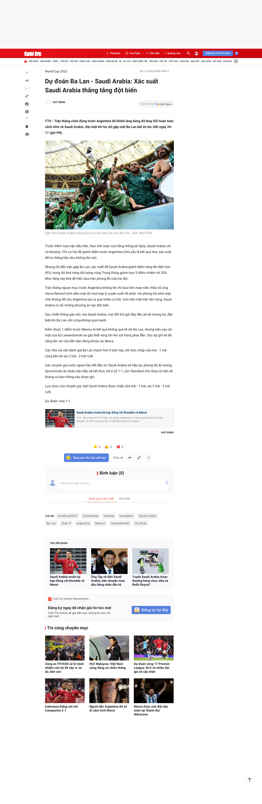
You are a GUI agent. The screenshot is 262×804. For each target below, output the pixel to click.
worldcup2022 (67, 516)
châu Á (66, 523)
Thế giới (73, 61)
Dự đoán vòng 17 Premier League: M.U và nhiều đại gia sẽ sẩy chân (152, 668)
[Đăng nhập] (196, 53)
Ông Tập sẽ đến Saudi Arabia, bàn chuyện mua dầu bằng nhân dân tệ (108, 580)
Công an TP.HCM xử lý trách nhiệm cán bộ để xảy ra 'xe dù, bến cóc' (64, 668)
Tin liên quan (58, 543)
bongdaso (126, 516)
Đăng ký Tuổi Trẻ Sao (218, 53)
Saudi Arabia (147, 516)
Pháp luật (84, 61)
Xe (120, 61)
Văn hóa (153, 61)
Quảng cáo (172, 53)
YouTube (132, 53)
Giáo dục (184, 61)
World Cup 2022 (56, 71)
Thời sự (64, 61)
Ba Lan (51, 523)
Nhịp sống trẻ (139, 61)
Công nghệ (111, 61)
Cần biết (152, 53)
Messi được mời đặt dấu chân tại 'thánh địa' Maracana (151, 710)
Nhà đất (195, 61)
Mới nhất (34, 61)
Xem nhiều (45, 61)
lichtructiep (90, 516)
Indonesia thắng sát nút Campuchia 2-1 (61, 708)
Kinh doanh (98, 61)
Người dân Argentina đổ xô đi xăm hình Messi (108, 708)
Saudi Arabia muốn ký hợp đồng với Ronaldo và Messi (111, 412)
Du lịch (127, 61)
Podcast (113, 53)
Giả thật (217, 61)
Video (55, 61)
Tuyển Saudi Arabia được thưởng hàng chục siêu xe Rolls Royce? (150, 580)
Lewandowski (120, 523)
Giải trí (163, 61)
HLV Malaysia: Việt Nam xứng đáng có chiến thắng (107, 666)
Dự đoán (141, 523)
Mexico (100, 523)
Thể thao (173, 61)
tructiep (109, 516)
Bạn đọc (227, 61)
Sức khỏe (206, 61)
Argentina (83, 523)
